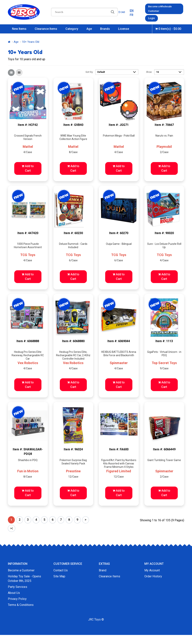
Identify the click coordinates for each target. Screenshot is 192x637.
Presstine (73, 470)
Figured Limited (118, 470)
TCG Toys (27, 254)
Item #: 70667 (164, 124)
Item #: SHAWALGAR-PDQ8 (28, 451)
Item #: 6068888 (27, 341)
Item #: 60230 (73, 232)
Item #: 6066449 (164, 449)
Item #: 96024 (73, 449)
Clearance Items (46, 28)
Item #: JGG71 (119, 124)
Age (89, 28)
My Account (152, 570)
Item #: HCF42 (28, 124)
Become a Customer (21, 570)
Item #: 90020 (164, 232)
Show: (149, 71)
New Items (19, 28)
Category (71, 28)
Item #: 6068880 (73, 341)
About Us (14, 592)
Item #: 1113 (164, 341)
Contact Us (60, 570)
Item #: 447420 (27, 232)
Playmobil (164, 146)
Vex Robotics (28, 362)
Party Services (17, 586)
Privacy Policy (17, 598)
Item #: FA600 (118, 449)
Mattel (28, 146)
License (123, 28)
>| (11, 528)
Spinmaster (119, 362)
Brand (102, 570)
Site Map (59, 576)
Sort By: (89, 71)
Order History (153, 576)
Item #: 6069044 (118, 341)
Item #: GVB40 (73, 124)
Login (151, 18)
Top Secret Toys (164, 362)
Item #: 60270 (118, 232)
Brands (105, 28)
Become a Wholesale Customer (160, 8)
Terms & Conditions (21, 604)
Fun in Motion (27, 470)
